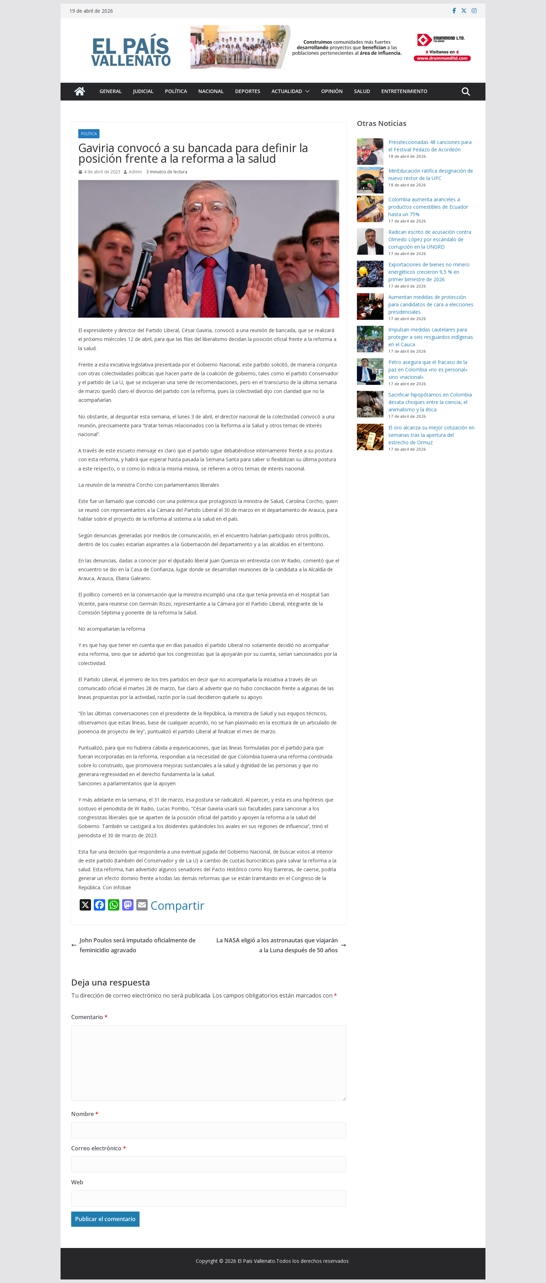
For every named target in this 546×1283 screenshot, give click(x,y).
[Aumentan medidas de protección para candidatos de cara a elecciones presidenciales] (370, 306)
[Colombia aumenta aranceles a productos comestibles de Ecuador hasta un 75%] (370, 209)
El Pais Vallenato (256, 1261)
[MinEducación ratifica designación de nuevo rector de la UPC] (370, 180)
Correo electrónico (98, 1148)
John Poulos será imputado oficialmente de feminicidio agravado (133, 945)
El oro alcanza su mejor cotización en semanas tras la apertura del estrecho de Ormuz (431, 435)
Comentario (89, 1017)
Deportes (247, 91)
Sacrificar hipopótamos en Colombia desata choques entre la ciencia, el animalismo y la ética (430, 402)
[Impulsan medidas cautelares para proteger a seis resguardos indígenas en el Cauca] (370, 339)
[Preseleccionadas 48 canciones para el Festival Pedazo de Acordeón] (370, 151)
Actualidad (287, 91)
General (110, 91)
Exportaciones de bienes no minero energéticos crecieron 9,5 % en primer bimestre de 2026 (429, 272)
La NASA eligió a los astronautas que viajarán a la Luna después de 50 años (281, 945)
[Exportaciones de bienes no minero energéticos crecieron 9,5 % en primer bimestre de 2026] (370, 274)
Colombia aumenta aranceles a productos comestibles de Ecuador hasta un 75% (428, 207)
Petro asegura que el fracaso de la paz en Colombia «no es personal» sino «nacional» (427, 369)
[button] (306, 91)
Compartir (177, 905)
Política (176, 91)
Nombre (84, 1114)
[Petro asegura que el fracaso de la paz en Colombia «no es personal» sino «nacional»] (370, 371)
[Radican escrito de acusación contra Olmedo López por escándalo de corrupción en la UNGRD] (370, 241)
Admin (135, 172)
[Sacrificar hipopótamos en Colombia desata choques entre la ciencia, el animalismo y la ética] (370, 404)
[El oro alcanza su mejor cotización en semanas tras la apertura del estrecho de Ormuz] (370, 437)
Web (77, 1182)
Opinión (332, 91)
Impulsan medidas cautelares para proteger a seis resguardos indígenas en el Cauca (430, 337)
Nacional (211, 91)
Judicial (143, 91)
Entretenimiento (404, 91)
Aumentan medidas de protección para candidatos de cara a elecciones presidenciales (430, 304)
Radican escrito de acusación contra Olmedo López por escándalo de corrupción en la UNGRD (429, 239)
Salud (362, 91)
